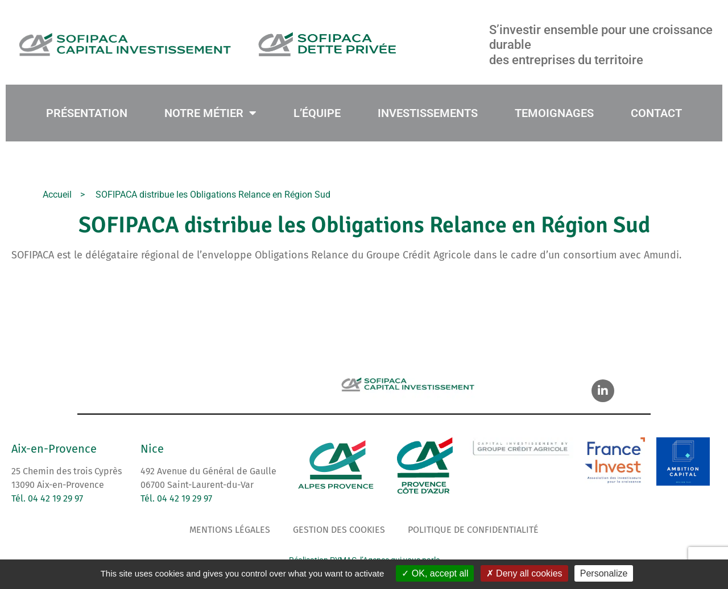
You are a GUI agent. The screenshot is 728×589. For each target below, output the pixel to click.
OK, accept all (435, 573)
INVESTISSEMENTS (428, 113)
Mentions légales (229, 529)
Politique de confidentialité (473, 529)
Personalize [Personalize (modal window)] (604, 573)
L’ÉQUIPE (317, 113)
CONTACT (656, 113)
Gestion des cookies (339, 529)
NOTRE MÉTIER (210, 113)
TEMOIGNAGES (554, 113)
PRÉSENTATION (86, 113)
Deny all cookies (524, 573)
